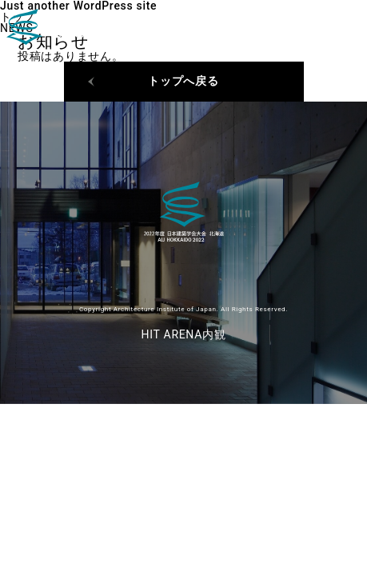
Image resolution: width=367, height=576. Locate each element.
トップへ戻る (183, 81)
